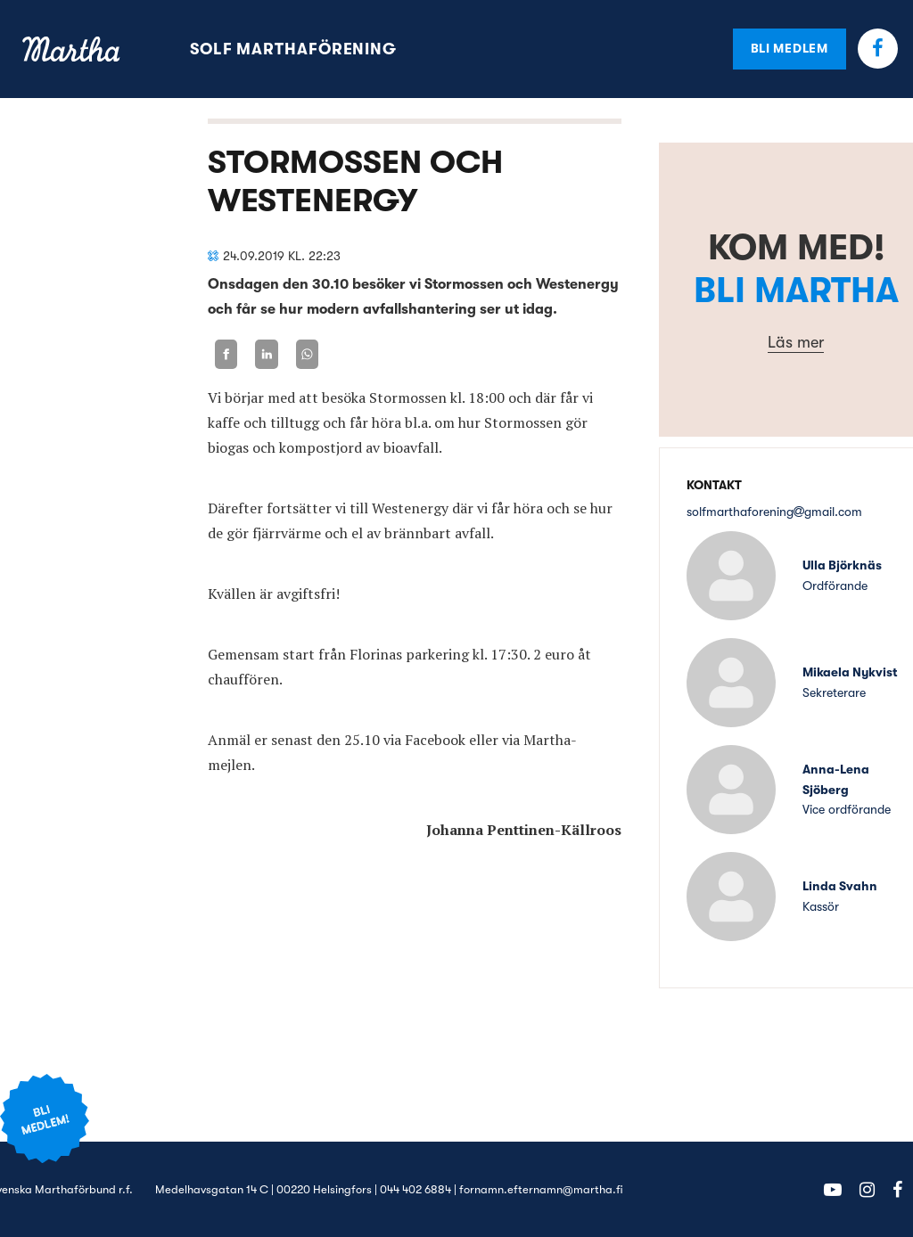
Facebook (878, 49)
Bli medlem (789, 48)
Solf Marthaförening (293, 49)
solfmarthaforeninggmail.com (774, 511)
